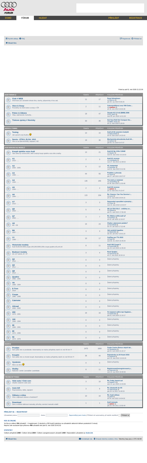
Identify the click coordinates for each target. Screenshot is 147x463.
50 (13, 337)
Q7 (13, 216)
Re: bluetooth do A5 (114, 388)
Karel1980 (113, 246)
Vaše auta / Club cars (21, 381)
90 (13, 325)
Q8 (13, 271)
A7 (13, 202)
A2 (13, 166)
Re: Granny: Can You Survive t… (119, 194)
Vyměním (16, 362)
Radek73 (112, 382)
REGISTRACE (135, 18)
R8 (13, 230)
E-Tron (15, 289)
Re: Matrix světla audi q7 (116, 216)
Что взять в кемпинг (115, 180)
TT (13, 238)
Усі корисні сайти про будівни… (119, 312)
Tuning (15, 132)
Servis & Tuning (11, 128)
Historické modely (20, 245)
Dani (111, 239)
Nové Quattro (112, 252)
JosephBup (113, 182)
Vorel (111, 174)
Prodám (15, 348)
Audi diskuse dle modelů (15, 147)
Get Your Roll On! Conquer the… (119, 120)
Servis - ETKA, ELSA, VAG (24, 139)
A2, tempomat (112, 165)
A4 (13, 180)
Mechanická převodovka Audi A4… (120, 139)
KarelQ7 (112, 217)
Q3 (13, 265)
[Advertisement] (110, 8)
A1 (13, 159)
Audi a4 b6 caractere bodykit (118, 132)
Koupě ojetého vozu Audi (23, 151)
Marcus (112, 100)
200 (13, 312)
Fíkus (111, 203)
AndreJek (112, 314)
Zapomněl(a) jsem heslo (77, 415)
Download (16, 402)
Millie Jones (113, 121)
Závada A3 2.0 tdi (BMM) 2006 (118, 113)
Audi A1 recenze (113, 158)
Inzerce (8, 344)
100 (13, 319)
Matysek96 (113, 134)
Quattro (15, 277)
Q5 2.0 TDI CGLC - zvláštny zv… (119, 209)
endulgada (113, 160)
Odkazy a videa (19, 395)
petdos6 (112, 356)
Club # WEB (17, 99)
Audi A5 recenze (113, 187)
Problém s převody (114, 173)
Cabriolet (16, 300)
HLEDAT (43, 18)
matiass (112, 107)
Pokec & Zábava (19, 113)
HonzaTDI (113, 253)
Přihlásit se (9, 412)
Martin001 (112, 232)
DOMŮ (8, 18)
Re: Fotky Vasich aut (115, 380)
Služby (15, 369)
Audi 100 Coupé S (114, 244)
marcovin (112, 370)
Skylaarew (113, 349)
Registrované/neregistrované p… (119, 368)
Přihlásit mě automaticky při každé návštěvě (103, 415)
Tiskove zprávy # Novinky (23, 120)
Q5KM (111, 210)
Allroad (15, 306)
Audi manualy (112, 402)
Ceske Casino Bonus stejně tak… (119, 347)
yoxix (111, 196)
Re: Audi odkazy (113, 395)
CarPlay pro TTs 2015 (115, 237)
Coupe (15, 294)
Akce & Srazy (18, 106)
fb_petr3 (112, 114)
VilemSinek (113, 389)
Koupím (15, 355)
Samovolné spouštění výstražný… (120, 201)
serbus (111, 141)
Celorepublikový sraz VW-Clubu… (120, 105)
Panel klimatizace (113, 98)
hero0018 (112, 225)
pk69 (111, 397)
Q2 (13, 259)
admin (111, 189)
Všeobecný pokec (12, 377)
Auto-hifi (16, 388)
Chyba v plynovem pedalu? (117, 223)
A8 (13, 223)
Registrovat (22, 412)
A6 (13, 194)
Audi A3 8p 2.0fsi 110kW (116, 151)
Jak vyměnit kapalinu (115, 230)
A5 (13, 187)
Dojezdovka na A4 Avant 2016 (118, 355)
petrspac (112, 167)
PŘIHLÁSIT (113, 18)
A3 (13, 173)
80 (13, 331)
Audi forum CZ (10, 95)
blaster (111, 153)
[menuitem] (22, 38)
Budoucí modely (19, 252)
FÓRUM (25, 18)
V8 (13, 283)
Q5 (13, 209)
